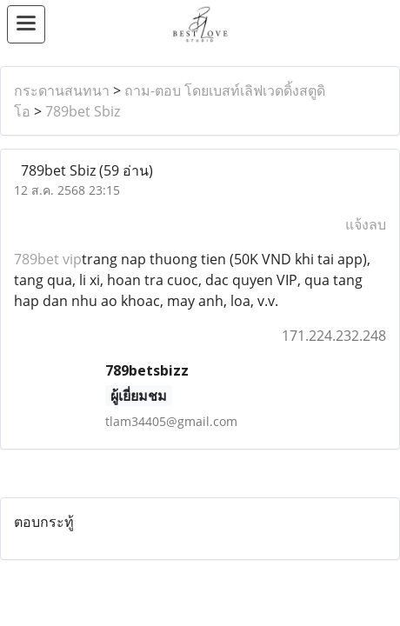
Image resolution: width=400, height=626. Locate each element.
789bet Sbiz (82, 111)
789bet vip (48, 259)
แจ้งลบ (365, 224)
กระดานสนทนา (62, 90)
